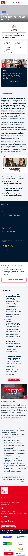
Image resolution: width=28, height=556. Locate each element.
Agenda (3, 497)
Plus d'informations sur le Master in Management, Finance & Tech (14, 280)
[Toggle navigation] (25, 2)
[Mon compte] (22, 2)
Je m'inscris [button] (13, 81)
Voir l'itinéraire (7, 523)
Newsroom (4, 495)
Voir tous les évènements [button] (14, 84)
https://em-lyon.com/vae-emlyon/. (11, 419)
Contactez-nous (8, 508)
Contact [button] (21, 553)
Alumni (3, 500)
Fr (14, 2)
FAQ (5, 516)
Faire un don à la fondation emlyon (10, 502)
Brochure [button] (10, 553)
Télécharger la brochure (14, 379)
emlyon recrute (5, 505)
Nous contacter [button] (15, 170)
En (16, 2)
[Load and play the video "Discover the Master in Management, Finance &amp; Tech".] (14, 391)
